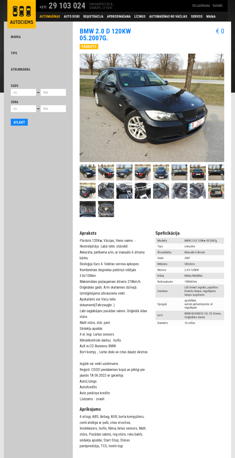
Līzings (139, 16)
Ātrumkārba (20, 69)
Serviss (197, 16)
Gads (14, 86)
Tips (14, 53)
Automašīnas (49, 16)
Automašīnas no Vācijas (168, 16)
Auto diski (72, 16)
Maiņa (210, 16)
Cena (14, 102)
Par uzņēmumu (201, 5)
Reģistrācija (93, 16)
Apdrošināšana (119, 16)
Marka (16, 37)
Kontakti (218, 5)
